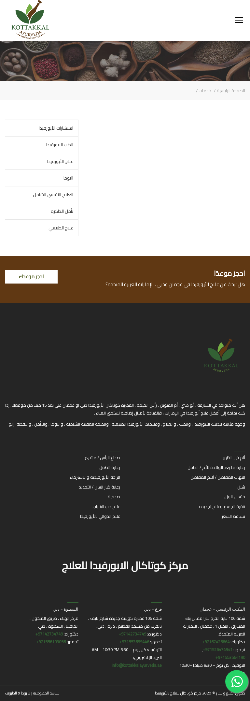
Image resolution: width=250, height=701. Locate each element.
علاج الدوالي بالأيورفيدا (100, 516)
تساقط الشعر (233, 516)
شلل (241, 487)
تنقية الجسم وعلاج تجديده (222, 506)
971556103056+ (51, 642)
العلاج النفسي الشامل (53, 194)
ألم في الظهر (234, 457)
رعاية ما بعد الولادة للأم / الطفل (216, 467)
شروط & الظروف (17, 693)
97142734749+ (132, 634)
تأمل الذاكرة (62, 211)
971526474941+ (217, 649)
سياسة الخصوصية (46, 693)
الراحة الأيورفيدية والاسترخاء (95, 477)
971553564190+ (230, 657)
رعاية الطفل (109, 467)
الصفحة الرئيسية (231, 91)
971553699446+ (134, 642)
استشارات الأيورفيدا (56, 128)
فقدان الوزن (234, 497)
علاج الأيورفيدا (60, 161)
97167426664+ (215, 642)
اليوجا (68, 178)
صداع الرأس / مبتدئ (102, 457)
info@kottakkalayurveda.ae (137, 665)
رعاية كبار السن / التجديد (99, 487)
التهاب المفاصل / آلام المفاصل (217, 477)
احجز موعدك (31, 276)
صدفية (114, 497)
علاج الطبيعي (61, 228)
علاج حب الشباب (106, 506)
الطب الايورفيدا (59, 144)
